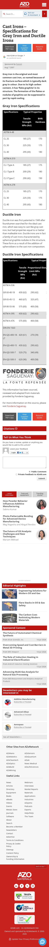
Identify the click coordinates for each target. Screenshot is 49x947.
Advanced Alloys (21, 712)
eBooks (9, 799)
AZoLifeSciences (32, 767)
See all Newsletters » (12, 737)
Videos (9, 803)
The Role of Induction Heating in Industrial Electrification (20, 658)
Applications (30, 796)
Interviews (29, 786)
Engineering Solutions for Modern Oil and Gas (33, 592)
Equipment (11, 792)
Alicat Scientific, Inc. (16, 639)
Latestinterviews (9, 494)
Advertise (10, 837)
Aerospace (18, 724)
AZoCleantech (12, 760)
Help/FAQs (29, 813)
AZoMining (11, 770)
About (8, 820)
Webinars (29, 782)
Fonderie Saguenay (16, 406)
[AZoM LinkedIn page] (16, 886)
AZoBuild (10, 767)
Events (9, 806)
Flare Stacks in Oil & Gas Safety (32, 604)
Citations (10, 428)
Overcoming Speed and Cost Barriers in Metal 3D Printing (24, 646)
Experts (28, 809)
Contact (9, 833)
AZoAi (27, 760)
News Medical (31, 763)
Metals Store (11, 809)
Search (9, 823)
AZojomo (28, 803)
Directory (10, 789)
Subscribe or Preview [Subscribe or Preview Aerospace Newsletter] (23, 727)
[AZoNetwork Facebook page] (22, 886)
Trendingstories (39, 494)
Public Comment (38, 471)
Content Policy (12, 853)
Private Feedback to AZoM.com (32, 474)
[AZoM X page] (27, 886)
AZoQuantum (30, 756)
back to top (41, 866)
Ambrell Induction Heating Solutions (22, 664)
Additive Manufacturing (24, 699)
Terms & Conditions (15, 840)
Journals (9, 813)
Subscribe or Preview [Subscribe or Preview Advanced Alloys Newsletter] (23, 714)
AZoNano (10, 753)
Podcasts (28, 806)
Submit (41, 478)
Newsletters (11, 830)
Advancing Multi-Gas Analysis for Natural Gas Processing (21, 673)
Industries (29, 799)
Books (8, 796)
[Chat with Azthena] (42, 942)
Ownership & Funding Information (15, 857)
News (8, 782)
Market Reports (31, 789)
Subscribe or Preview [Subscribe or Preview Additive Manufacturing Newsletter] (23, 702)
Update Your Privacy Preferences (24, 939)
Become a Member (14, 826)
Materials (29, 792)
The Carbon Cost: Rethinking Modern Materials (29, 617)
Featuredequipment (24, 494)
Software (10, 816)
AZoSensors (30, 753)
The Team (29, 816)
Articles (9, 786)
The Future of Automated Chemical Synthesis (22, 634)
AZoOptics (10, 763)
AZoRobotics (11, 756)
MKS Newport (13, 652)
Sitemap (9, 849)
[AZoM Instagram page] (33, 886)
